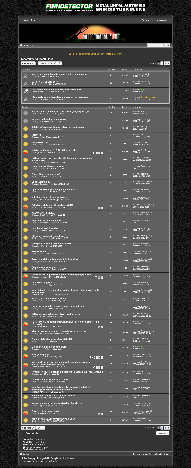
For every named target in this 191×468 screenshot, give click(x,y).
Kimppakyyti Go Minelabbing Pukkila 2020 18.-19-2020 (59, 331)
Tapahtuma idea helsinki (44, 267)
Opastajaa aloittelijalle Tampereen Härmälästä (55, 189)
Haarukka (145, 403)
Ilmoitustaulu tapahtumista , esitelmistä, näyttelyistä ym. (61, 111)
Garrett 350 (44, 301)
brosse (42, 76)
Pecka (42, 341)
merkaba (43, 392)
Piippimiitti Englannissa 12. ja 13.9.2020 (52, 339)
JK (41, 121)
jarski (42, 137)
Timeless (43, 169)
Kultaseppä (44, 238)
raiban (42, 308)
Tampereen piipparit (42, 282)
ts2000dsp (44, 254)
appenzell (43, 84)
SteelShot (145, 362)
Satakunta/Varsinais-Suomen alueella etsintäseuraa (58, 127)
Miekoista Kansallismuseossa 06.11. (50, 379)
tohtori (42, 285)
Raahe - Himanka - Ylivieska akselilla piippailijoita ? (58, 403)
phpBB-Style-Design (51, 461)
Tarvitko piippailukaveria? (45, 228)
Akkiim (42, 316)
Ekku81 (43, 192)
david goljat (145, 236)
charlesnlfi (44, 223)
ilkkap (42, 114)
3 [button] (165, 63)
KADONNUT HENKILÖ (43, 213)
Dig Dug (43, 145)
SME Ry (144, 82)
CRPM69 (144, 220)
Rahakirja (36, 135)
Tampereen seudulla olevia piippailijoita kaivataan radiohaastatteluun (67, 372)
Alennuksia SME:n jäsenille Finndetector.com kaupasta (60, 97)
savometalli (145, 411)
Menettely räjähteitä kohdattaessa (49, 119)
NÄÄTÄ (43, 92)
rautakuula (145, 275)
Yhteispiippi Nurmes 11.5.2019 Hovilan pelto (54, 150)
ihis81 (42, 129)
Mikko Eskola (45, 367)
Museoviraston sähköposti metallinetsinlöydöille (57, 89)
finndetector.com (148, 97)
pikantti (42, 176)
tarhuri (143, 322)
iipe (142, 89)
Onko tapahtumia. (41, 182)
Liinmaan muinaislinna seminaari (49, 347)
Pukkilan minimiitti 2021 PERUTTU (49, 197)
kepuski (144, 298)
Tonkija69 (43, 326)
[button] (168, 63)
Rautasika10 (45, 184)
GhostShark (44, 215)
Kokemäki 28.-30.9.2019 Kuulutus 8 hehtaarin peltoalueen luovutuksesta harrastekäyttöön (61, 363)
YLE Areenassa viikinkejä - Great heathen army (56, 314)
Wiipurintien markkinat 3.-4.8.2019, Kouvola (54, 395)
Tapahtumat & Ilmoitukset (37, 58)
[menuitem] (33, 20)
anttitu (143, 244)
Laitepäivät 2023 (40, 142)
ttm (41, 357)
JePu (42, 246)
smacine (144, 197)
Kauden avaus (39, 251)
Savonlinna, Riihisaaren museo (48, 166)
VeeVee (43, 230)
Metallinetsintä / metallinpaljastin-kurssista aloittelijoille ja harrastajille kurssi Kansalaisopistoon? (61, 388)
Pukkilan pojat (45, 199)
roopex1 (144, 74)
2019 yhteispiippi (40, 354)
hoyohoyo (43, 269)
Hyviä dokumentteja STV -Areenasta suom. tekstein (58, 306)
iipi (41, 374)
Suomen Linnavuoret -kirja (45, 411)
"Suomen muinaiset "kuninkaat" (48, 236)
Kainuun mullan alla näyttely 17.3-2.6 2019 (53, 419)
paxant (42, 421)
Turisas (42, 163)
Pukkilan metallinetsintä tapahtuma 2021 (52, 205)
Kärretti (144, 189)
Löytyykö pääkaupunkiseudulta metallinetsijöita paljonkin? (62, 275)
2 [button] (161, 63)
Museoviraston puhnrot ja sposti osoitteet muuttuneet (59, 74)
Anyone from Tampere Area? (46, 220)
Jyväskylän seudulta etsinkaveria (49, 298)
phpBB (46, 458)
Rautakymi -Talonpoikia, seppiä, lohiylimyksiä (55, 259)
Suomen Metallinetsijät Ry (45, 82)
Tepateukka (44, 406)
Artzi (142, 111)
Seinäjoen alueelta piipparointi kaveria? (52, 244)
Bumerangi (44, 413)
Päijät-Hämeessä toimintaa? (46, 174)
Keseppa (43, 100)
